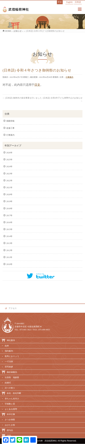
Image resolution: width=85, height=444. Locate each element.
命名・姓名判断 (14, 393)
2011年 (9, 257)
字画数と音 (10, 404)
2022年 (9, 180)
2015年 (9, 229)
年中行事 (11, 414)
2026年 (9, 152)
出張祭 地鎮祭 (12, 377)
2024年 (9, 166)
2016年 (9, 222)
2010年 (9, 264)
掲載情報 (10, 121)
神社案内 (11, 340)
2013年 (9, 243)
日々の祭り (10, 388)
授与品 (10, 430)
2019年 (9, 201)
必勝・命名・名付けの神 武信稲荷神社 (38, 441)
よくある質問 (11, 409)
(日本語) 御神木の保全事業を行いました (22, 98)
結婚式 (8, 382)
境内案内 (9, 351)
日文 (37, 84)
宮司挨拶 (9, 367)
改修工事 (10, 128)
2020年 (9, 194)
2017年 (9, 215)
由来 (7, 346)
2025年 (9, 159)
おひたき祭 (10, 425)
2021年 (9, 187)
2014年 (9, 236)
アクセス (13, 308)
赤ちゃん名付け (12, 398)
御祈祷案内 (12, 372)
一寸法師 (9, 361)
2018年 (9, 208)
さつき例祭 (10, 419)
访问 (9, 435)
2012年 (9, 250)
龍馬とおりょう (12, 356)
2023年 (9, 173)
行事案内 (69, 77)
